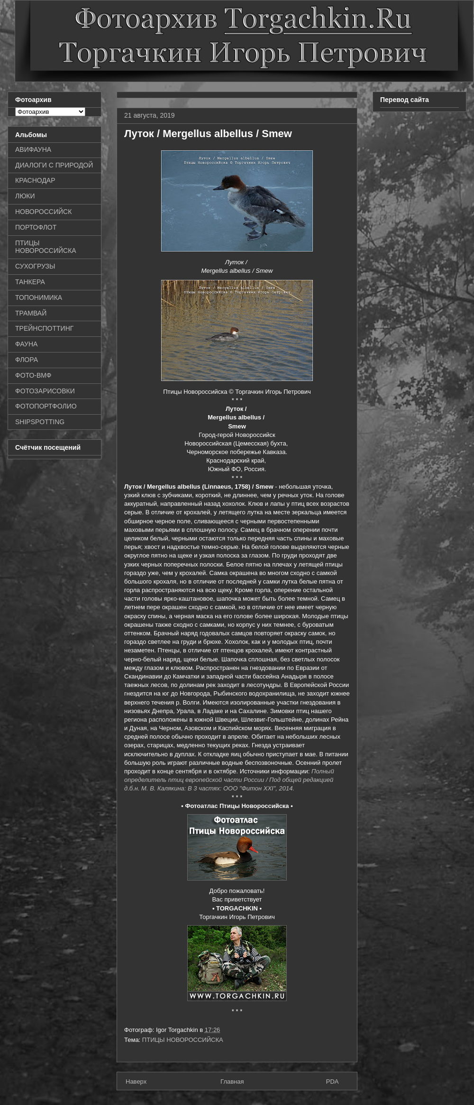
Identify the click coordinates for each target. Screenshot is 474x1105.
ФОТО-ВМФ (33, 375)
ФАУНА (26, 344)
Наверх (136, 1081)
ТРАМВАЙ (30, 313)
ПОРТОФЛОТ (35, 227)
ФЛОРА (26, 359)
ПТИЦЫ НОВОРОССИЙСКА (182, 1039)
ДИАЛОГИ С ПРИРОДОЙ (54, 165)
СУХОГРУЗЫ (35, 266)
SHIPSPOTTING (39, 422)
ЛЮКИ (25, 196)
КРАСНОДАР (35, 180)
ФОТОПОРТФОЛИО (46, 406)
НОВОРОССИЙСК (43, 211)
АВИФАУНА (33, 149)
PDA (332, 1081)
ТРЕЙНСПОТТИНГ (44, 328)
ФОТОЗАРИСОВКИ (45, 391)
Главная (232, 1081)
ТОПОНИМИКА (38, 297)
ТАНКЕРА (30, 282)
